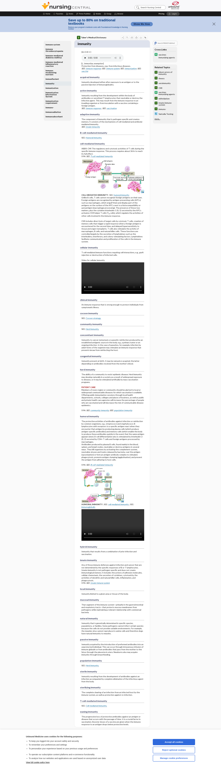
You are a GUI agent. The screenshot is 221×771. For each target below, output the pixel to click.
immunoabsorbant (54, 116)
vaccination (112, 108)
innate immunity (93, 127)
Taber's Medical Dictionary (91, 37)
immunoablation (53, 112)
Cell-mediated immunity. (96, 706)
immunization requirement (52, 102)
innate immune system (100, 583)
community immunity (99, 410)
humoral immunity (121, 195)
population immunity (123, 410)
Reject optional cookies (174, 750)
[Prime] (83, 13)
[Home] (46, 13)
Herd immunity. (92, 329)
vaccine (84, 71)
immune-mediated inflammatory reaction (54, 64)
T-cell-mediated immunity (101, 156)
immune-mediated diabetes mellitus (54, 56)
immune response (93, 69)
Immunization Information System (52, 94)
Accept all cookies (174, 742)
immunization (130, 69)
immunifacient (52, 79)
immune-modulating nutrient (51, 72)
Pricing (161, 14)
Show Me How (142, 24)
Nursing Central (76, 5)
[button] (119, 13)
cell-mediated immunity (118, 505)
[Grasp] (107, 13)
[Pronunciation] (102, 58)
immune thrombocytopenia (54, 50)
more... (157, 119)
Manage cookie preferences (174, 758)
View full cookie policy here (38, 762)
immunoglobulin (88, 507)
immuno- (50, 107)
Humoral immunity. (94, 138)
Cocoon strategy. (93, 318)
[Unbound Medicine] (174, 5)
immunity (50, 83)
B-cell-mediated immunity (101, 465)
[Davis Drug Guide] (165, 56)
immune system (112, 69)
